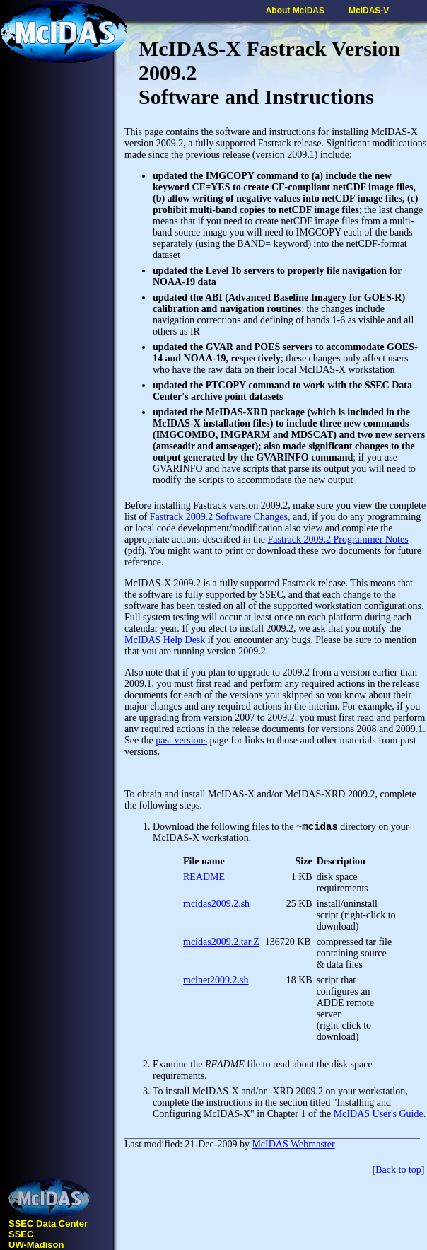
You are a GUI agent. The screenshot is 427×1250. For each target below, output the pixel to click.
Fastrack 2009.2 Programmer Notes (338, 539)
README (204, 879)
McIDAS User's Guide (378, 1116)
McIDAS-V (369, 11)
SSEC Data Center (48, 1223)
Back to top (398, 1172)
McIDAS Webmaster (293, 1146)
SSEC (20, 1234)
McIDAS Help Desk (164, 640)
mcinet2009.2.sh (216, 982)
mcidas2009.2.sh (216, 906)
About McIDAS (295, 11)
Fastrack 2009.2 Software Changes (219, 516)
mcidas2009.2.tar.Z (221, 944)
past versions (181, 740)
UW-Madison (36, 1244)
